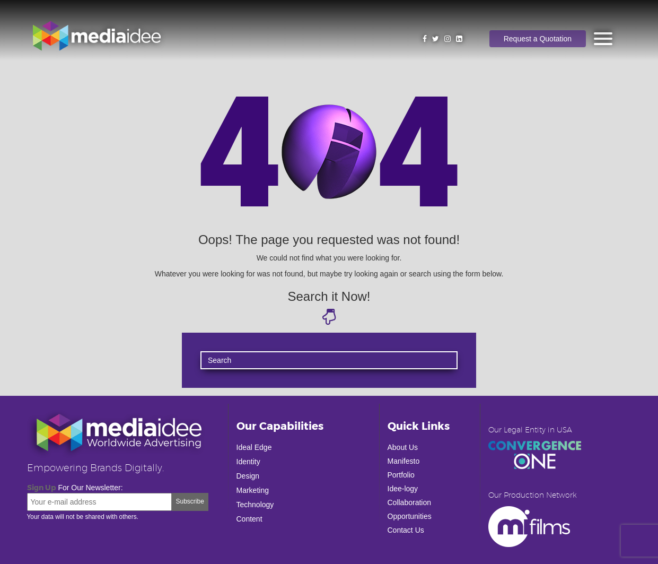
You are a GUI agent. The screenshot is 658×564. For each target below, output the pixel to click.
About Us (403, 447)
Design (248, 476)
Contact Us (406, 530)
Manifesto (404, 461)
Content (249, 519)
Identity (248, 461)
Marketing (252, 490)
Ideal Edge (254, 447)
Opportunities (410, 516)
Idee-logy (403, 488)
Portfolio (401, 475)
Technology (255, 504)
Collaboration (410, 502)
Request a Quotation (538, 38)
